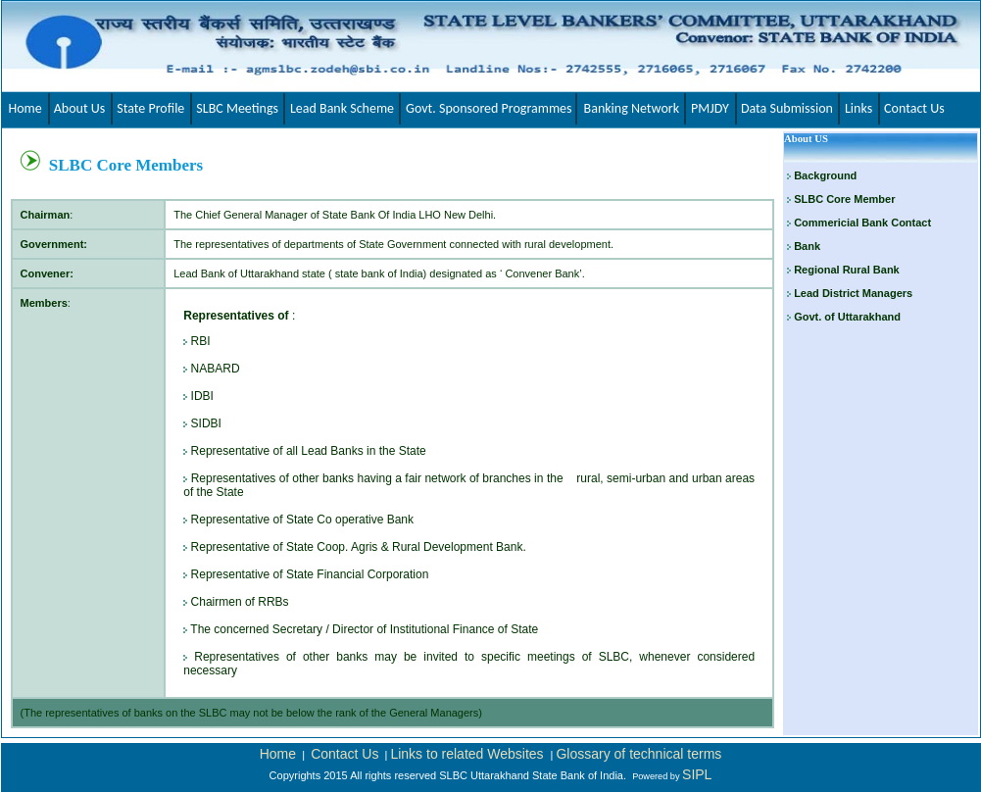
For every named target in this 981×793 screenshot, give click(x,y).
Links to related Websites (468, 754)
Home (278, 754)
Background (825, 175)
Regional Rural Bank (845, 269)
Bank (807, 246)
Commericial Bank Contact (862, 222)
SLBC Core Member (844, 199)
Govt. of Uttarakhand (846, 316)
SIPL (696, 774)
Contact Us (344, 754)
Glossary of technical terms (638, 754)
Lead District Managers (851, 293)
